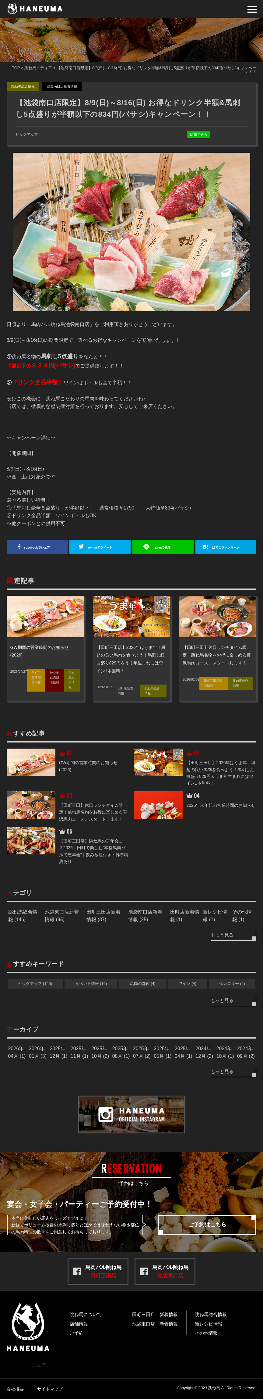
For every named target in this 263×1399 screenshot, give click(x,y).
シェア (40, 547)
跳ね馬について (86, 1314)
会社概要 (15, 1388)
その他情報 (206, 1333)
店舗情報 (79, 1323)
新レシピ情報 (208, 1323)
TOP (16, 68)
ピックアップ (27, 134)
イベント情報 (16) (91, 983)
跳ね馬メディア (38, 68)
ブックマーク (231, 547)
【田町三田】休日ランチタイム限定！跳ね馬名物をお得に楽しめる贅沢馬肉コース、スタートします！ (217, 655)
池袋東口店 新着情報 (155, 1323)
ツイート (103, 547)
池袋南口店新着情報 (62, 86)
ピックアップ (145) (35, 983)
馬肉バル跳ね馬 (103, 1272)
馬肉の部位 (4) (143, 983)
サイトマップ (50, 1388)
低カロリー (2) (232, 983)
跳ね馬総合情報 (23, 86)
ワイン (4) (187, 983)
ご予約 (76, 1333)
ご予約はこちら (207, 1225)
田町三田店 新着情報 (155, 1314)
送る (166, 547)
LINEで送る (198, 134)
